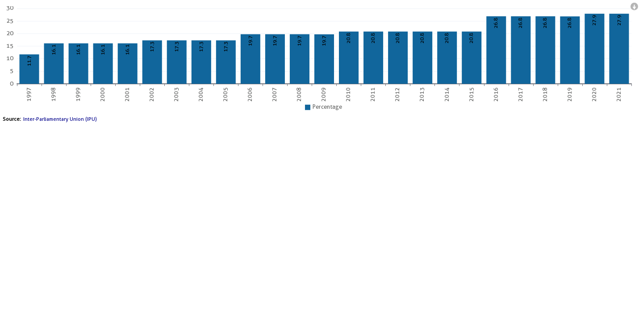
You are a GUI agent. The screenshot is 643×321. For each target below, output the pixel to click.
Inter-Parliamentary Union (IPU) (60, 118)
